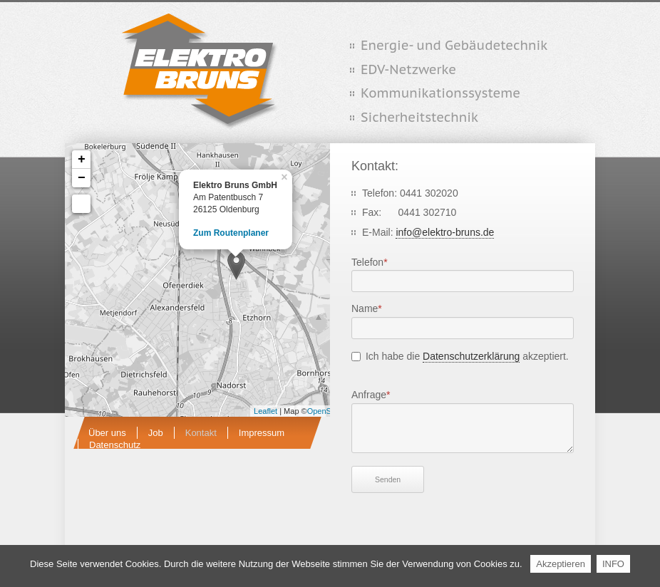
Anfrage (372, 393)
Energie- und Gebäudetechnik (454, 45)
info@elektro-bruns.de (445, 232)
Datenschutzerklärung (471, 356)
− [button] (82, 178)
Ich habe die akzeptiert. (467, 356)
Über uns (107, 432)
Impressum (261, 432)
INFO (613, 564)
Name (372, 307)
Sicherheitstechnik (419, 117)
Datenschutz (114, 445)
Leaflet (265, 411)
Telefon (372, 261)
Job (155, 432)
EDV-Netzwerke (408, 69)
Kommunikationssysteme (440, 93)
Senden (388, 479)
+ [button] (82, 159)
